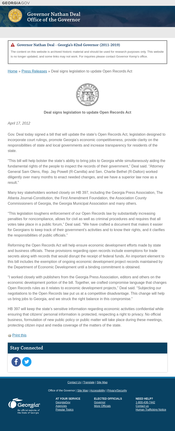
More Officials (102, 406)
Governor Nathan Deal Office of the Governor (53, 17)
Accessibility (97, 390)
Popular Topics (65, 409)
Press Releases (34, 71)
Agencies (61, 406)
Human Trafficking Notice (151, 409)
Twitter (26, 362)
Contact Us (74, 382)
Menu (163, 32)
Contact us (142, 406)
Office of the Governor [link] (61, 390)
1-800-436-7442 (145, 402)
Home (13, 71)
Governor (100, 402)
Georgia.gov (16, 3)
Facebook (16, 362)
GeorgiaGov (63, 402)
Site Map (102, 382)
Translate (89, 382)
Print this (17, 335)
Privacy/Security (117, 390)
